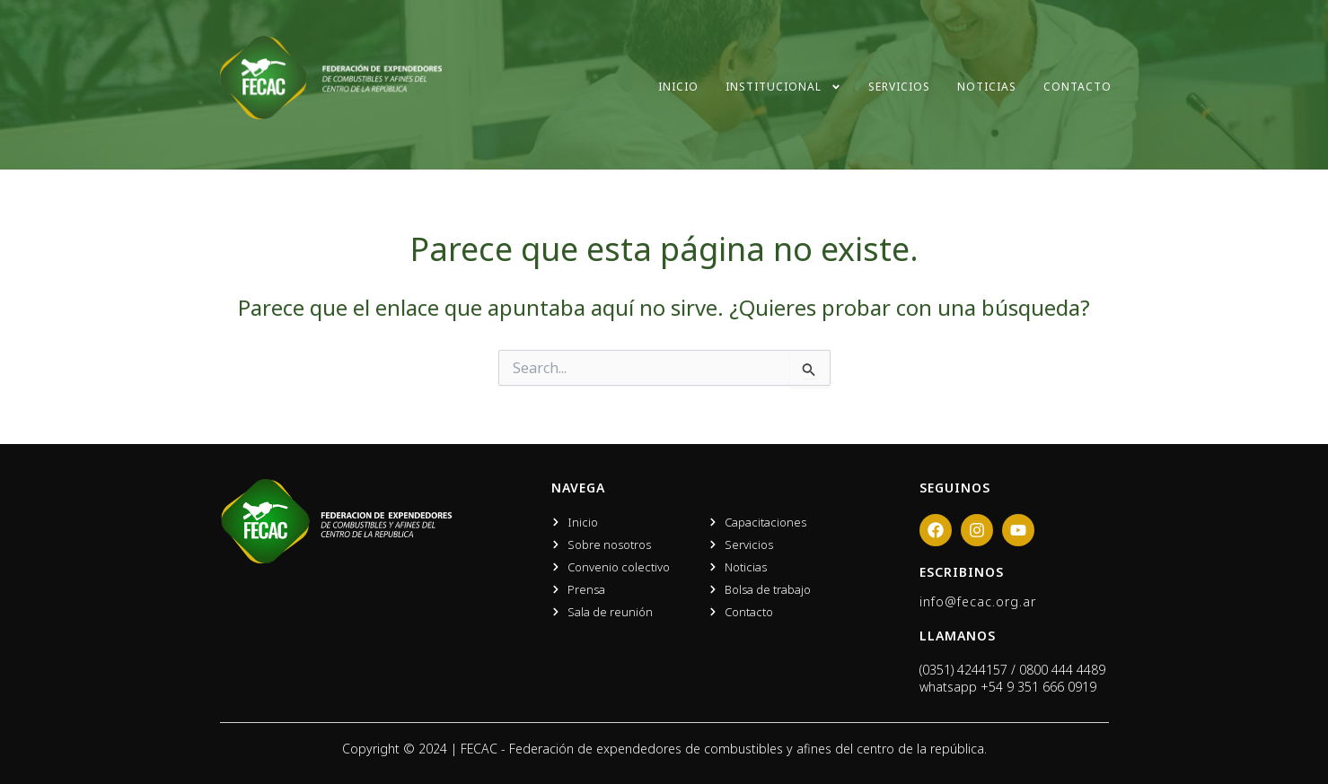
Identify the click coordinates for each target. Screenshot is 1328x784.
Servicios (899, 86)
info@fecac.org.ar (977, 601)
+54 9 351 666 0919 (1038, 686)
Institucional (783, 87)
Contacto (1077, 86)
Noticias (986, 86)
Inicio (678, 86)
